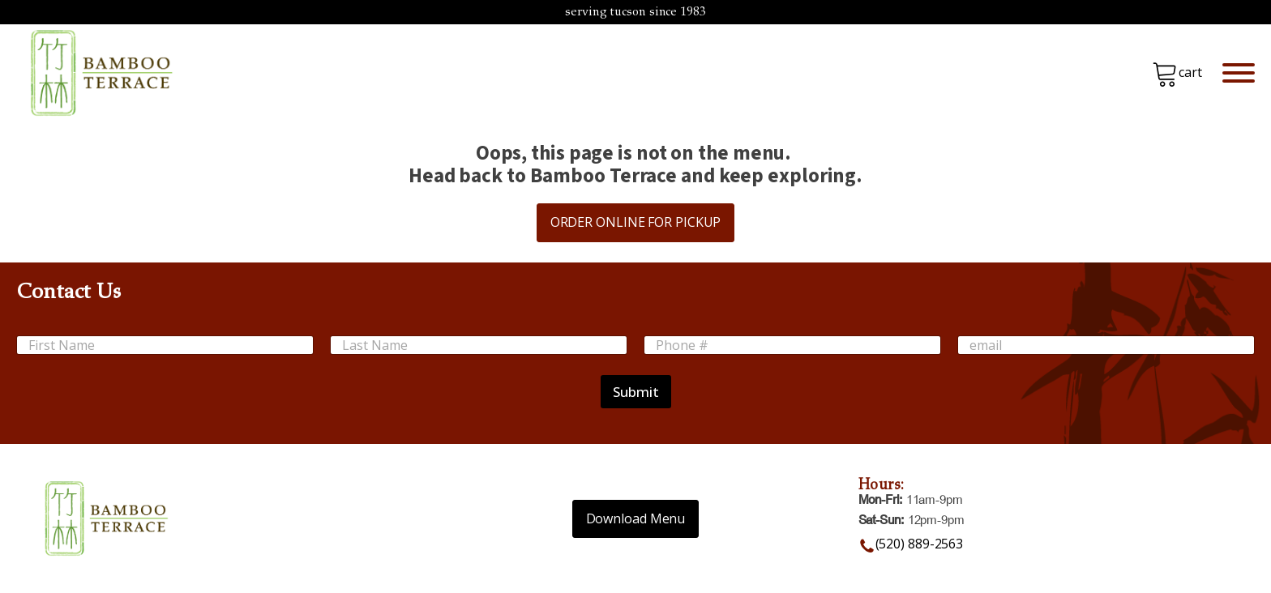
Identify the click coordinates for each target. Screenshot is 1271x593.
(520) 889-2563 (919, 543)
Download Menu (636, 518)
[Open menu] (1238, 73)
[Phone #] (792, 345)
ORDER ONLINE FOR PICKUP (635, 222)
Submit (636, 391)
